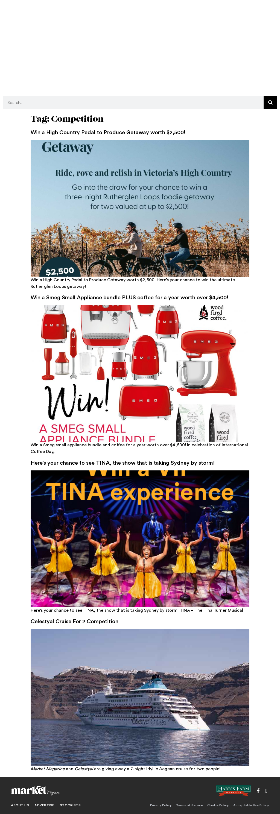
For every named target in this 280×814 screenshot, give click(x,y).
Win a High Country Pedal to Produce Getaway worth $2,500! (108, 132)
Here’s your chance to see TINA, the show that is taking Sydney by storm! (123, 463)
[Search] (270, 102)
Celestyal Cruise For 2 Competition (74, 621)
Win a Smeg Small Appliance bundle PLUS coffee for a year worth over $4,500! (129, 297)
